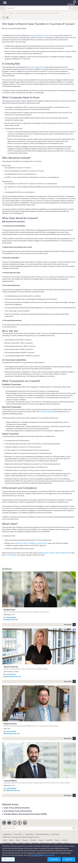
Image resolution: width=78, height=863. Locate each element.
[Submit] (70, 8)
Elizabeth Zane (44, 553)
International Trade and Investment (18, 811)
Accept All (54, 860)
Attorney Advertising (42, 834)
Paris (53, 843)
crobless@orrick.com (12, 790)
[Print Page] (7, 18)
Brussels (25, 840)
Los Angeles (6, 843)
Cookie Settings (8, 860)
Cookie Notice (29, 834)
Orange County (44, 843)
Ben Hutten (66, 553)
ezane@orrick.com (11, 620)
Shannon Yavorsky (55, 553)
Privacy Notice (18, 834)
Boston (18, 840)
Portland (59, 843)
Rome (66, 843)
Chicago (40, 840)
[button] (3, 18)
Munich (27, 843)
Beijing (11, 840)
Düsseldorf (49, 840)
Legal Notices (7, 834)
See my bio (70, 624)
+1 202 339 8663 (10, 788)
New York (34, 843)
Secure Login (55, 834)
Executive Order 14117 (35, 67)
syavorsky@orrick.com (13, 676)
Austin (5, 840)
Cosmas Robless (11, 555)
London (64, 840)
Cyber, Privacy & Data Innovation (17, 808)
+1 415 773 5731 (10, 674)
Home (4, 13)
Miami (14, 843)
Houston (57, 840)
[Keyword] (74, 828)
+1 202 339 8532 (10, 617)
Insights (11, 13)
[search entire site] (37, 8)
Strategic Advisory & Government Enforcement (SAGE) (25, 814)
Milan (21, 843)
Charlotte (33, 840)
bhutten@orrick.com (12, 733)
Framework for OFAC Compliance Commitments (30, 543)
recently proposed (46, 412)
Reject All (69, 860)
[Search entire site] (37, 828)
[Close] (74, 848)
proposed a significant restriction (40, 35)
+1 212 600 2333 (10, 731)
